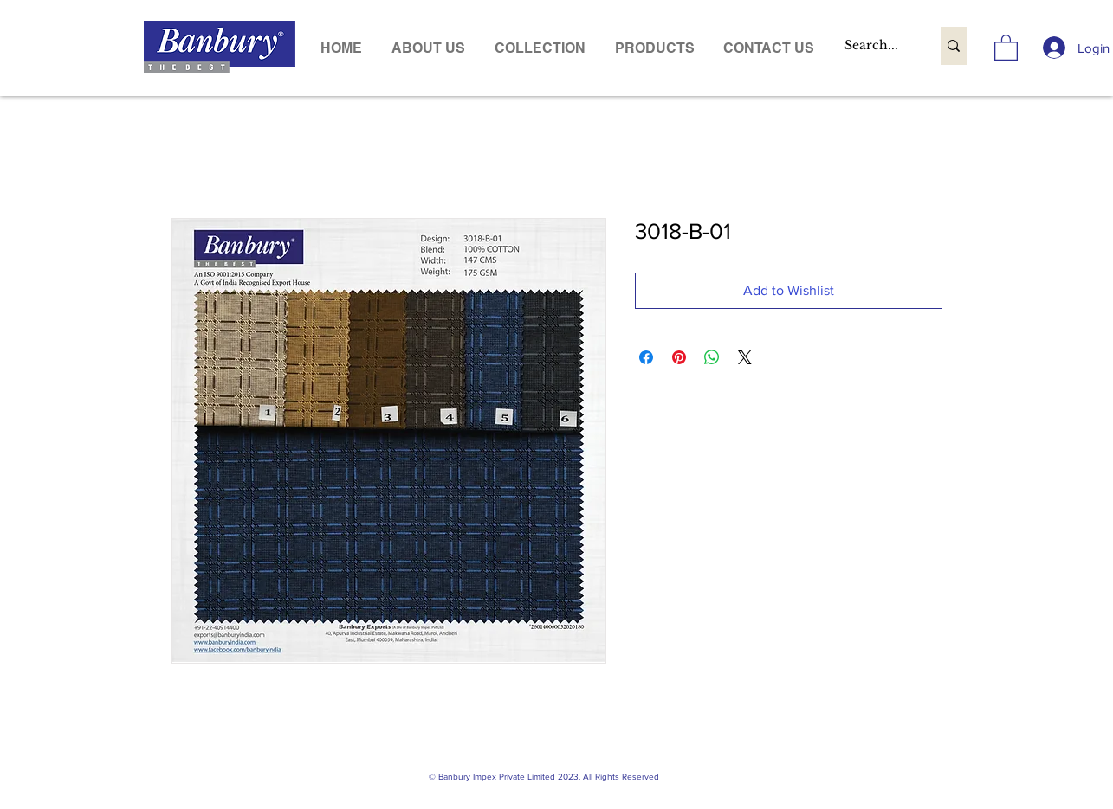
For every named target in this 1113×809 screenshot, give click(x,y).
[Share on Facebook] (646, 357)
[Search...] (874, 46)
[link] (1006, 47)
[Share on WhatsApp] (712, 357)
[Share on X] (744, 357)
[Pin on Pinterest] (679, 357)
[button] (654, 48)
